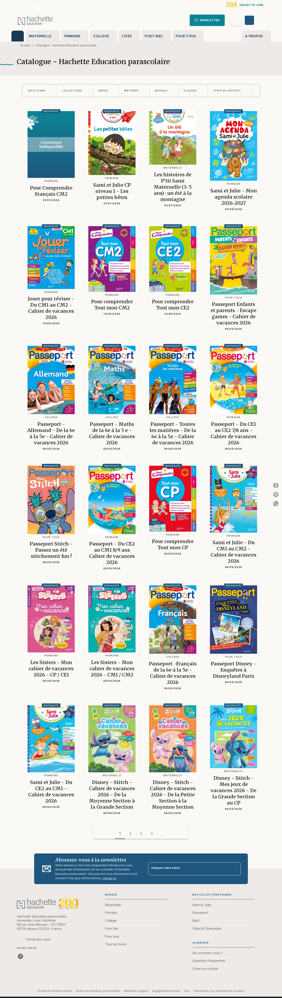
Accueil (25, 45)
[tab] (17, 36)
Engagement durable (166, 990)
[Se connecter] (254, 20)
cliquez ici (109, 878)
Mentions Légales (136, 990)
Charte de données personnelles (98, 990)
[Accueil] (35, 20)
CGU (187, 990)
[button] (207, 20)
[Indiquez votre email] (189, 868)
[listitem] (38, 5)
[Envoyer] (235, 869)
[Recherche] (235, 20)
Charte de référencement (54, 990)
